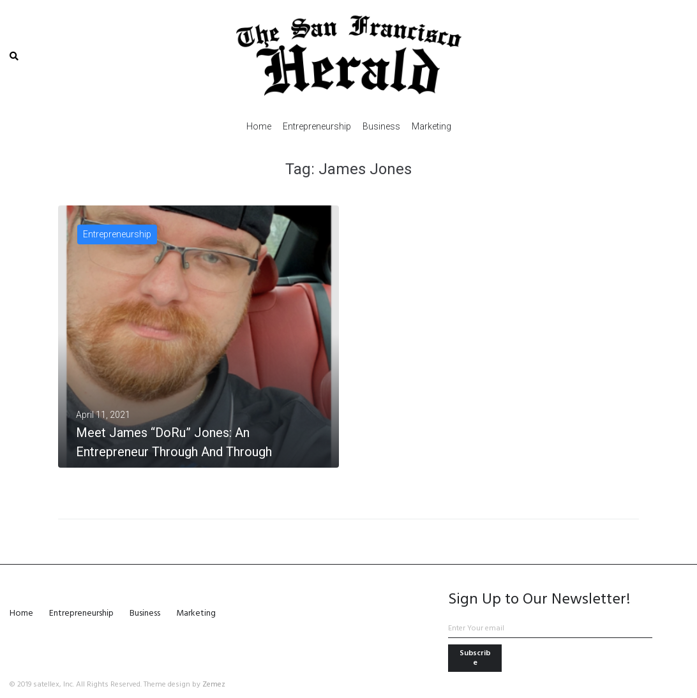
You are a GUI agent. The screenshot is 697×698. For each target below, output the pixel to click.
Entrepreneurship (117, 234)
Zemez (213, 684)
